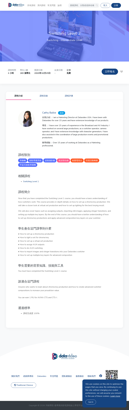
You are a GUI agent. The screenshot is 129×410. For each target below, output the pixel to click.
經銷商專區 (28, 376)
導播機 (23, 160)
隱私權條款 (67, 376)
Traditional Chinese (23, 385)
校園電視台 (77, 160)
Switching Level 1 (31, 181)
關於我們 (15, 376)
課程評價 (69, 95)
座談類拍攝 (63, 160)
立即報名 (110, 71)
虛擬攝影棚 (50, 160)
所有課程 (31, 5)
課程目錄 (44, 95)
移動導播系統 (35, 160)
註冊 (116, 5)
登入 (105, 5)
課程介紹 (18, 95)
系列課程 (41, 5)
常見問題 (51, 5)
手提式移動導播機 (28, 165)
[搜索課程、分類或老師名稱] (84, 5)
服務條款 (80, 376)
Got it (90, 402)
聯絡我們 (92, 376)
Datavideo (41, 376)
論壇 (60, 5)
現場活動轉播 (92, 160)
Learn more (115, 396)
